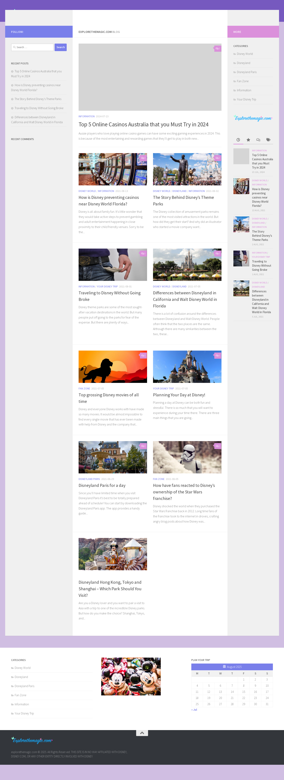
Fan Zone (84, 404)
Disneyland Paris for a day (102, 500)
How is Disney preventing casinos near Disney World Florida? (261, 203)
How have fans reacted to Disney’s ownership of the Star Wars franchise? (184, 507)
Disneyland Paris (89, 494)
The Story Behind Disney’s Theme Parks (38, 105)
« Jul (194, 725)
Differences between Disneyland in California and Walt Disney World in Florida (185, 314)
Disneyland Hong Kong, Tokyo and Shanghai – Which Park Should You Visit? (110, 604)
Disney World (87, 206)
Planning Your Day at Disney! (179, 410)
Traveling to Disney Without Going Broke (39, 114)
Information (87, 122)
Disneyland (179, 206)
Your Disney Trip (107, 302)
